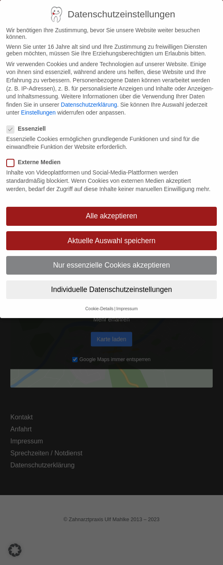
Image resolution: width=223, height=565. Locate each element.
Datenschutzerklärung (89, 96)
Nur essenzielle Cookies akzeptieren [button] (111, 257)
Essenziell (29, 120)
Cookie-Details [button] (99, 300)
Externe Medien (36, 154)
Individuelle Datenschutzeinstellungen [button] (111, 282)
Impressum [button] (127, 300)
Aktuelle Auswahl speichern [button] (111, 233)
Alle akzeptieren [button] (112, 208)
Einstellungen (38, 105)
